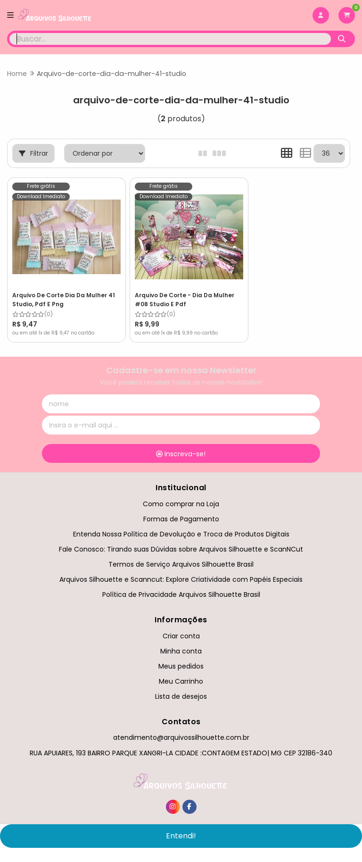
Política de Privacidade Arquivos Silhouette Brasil (181, 588)
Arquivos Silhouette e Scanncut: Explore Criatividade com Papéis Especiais (181, 572)
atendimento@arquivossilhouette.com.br (181, 731)
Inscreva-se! (181, 447)
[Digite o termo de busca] (170, 39)
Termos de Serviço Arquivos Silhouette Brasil (181, 557)
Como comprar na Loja (181, 497)
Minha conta (181, 644)
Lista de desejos (181, 690)
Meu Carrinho (181, 674)
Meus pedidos (181, 659)
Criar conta (181, 629)
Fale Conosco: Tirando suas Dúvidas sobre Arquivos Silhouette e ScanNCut (181, 542)
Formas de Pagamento (181, 512)
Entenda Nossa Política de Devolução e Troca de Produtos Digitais (181, 527)
